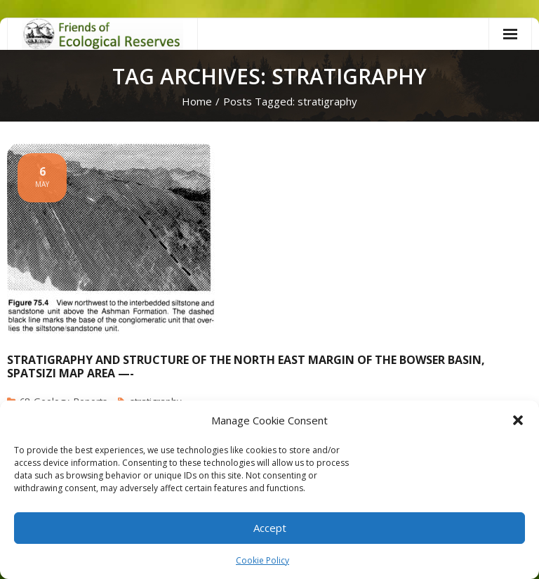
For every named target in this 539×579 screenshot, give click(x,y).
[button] (518, 420)
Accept (269, 528)
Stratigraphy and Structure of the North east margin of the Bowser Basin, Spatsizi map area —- (246, 366)
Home (197, 101)
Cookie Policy (262, 560)
